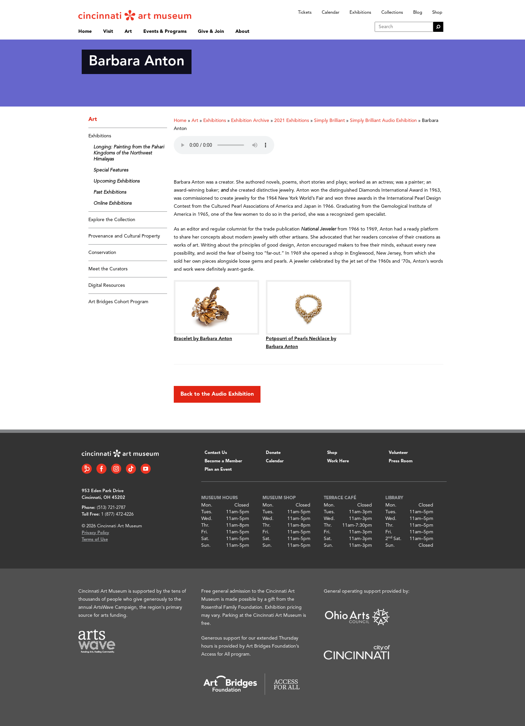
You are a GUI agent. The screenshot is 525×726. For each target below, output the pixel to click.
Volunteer (398, 453)
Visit (108, 31)
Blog (417, 12)
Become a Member (223, 461)
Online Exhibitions (112, 203)
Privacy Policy (95, 533)
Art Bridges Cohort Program (118, 302)
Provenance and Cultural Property (124, 236)
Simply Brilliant (329, 120)
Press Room (400, 461)
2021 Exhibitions (291, 120)
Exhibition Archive (250, 120)
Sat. (205, 538)
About (242, 31)
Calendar (331, 12)
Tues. (206, 512)
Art (128, 31)
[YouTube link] (146, 469)
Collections (392, 12)
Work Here (338, 461)
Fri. (204, 532)
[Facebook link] (101, 469)
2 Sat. (393, 538)
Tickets (305, 12)
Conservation (102, 252)
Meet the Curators (108, 269)
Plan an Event (218, 469)
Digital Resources (106, 285)
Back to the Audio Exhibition (217, 394)
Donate (273, 453)
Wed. (206, 518)
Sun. (206, 545)
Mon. (206, 505)
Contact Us (216, 453)
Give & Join (211, 31)
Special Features (110, 170)
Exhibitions (360, 12)
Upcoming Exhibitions (116, 181)
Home (85, 31)
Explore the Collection (111, 219)
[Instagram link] (116, 469)
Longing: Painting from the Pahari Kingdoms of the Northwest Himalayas (128, 153)
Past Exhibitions (109, 192)
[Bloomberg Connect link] (87, 469)
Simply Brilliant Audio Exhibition (383, 120)
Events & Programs (164, 31)
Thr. (205, 525)
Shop (437, 12)
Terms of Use (95, 539)
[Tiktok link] (131, 469)
